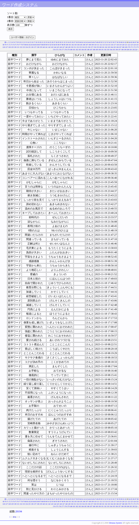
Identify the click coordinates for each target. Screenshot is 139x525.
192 (105, 49)
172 (134, 47)
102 (72, 45)
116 (112, 45)
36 (73, 42)
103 (75, 45)
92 (50, 45)
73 (12, 45)
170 (129, 47)
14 (28, 42)
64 (129, 42)
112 (101, 45)
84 (34, 45)
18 (36, 42)
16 (32, 42)
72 (9, 45)
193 (108, 49)
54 (109, 42)
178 (65, 49)
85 (36, 45)
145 (58, 47)
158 (95, 47)
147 (63, 47)
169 (126, 47)
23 (46, 42)
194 (111, 49)
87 (40, 45)
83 (32, 45)
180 (71, 49)
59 (119, 42)
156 (89, 47)
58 (117, 42)
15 (30, 42)
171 (131, 47)
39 (79, 42)
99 (64, 45)
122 (129, 45)
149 (69, 47)
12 (24, 42)
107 (87, 45)
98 (62, 45)
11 (22, 42)
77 (20, 45)
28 (56, 42)
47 (95, 42)
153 (80, 47)
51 (103, 42)
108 (89, 45)
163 (109, 47)
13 (26, 42)
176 (60, 49)
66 (133, 42)
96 (58, 45)
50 (101, 42)
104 (78, 45)
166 (117, 47)
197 (119, 49)
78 (22, 45)
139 (40, 47)
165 (114, 47)
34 (69, 42)
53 (107, 42)
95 (56, 45)
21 (42, 42)
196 (116, 49)
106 (84, 45)
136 (32, 47)
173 (137, 47)
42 (85, 42)
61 (123, 42)
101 (70, 45)
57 (115, 42)
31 (62, 42)
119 (120, 45)
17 (34, 42)
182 (77, 49)
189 (96, 49)
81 (28, 45)
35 (71, 42)
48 (97, 42)
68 (138, 42)
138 (38, 47)
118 (117, 45)
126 (4, 47)
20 (40, 42)
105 (81, 45)
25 (50, 42)
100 (67, 45)
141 (46, 47)
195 (114, 49)
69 (3, 45)
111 (98, 45)
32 (64, 42)
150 (72, 47)
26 (52, 42)
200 (128, 49)
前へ (6, 42)
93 (52, 45)
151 (75, 47)
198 (122, 49)
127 (6, 47)
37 (75, 42)
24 (48, 42)
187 (91, 49)
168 (123, 47)
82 (30, 45)
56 (113, 42)
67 (136, 42)
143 (52, 47)
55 (111, 42)
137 (35, 47)
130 (15, 47)
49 (99, 42)
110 (95, 45)
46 (93, 42)
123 (131, 45)
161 (103, 47)
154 (83, 47)
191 (102, 49)
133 (23, 47)
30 (60, 42)
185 (85, 49)
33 (67, 42)
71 (7, 45)
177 (62, 49)
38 (77, 42)
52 (105, 42)
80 (26, 45)
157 (92, 47)
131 (18, 47)
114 (106, 45)
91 (48, 45)
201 (131, 49)
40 (81, 42)
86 (38, 45)
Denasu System (115, 523)
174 (54, 49)
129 (12, 47)
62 (125, 42)
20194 (18, 511)
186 (88, 49)
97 (60, 45)
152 (77, 47)
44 (89, 42)
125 (137, 45)
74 (13, 45)
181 (74, 49)
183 (79, 49)
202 (134, 49)
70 (5, 45)
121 (126, 45)
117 (115, 45)
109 (92, 45)
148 (66, 47)
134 (26, 47)
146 (60, 47)
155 (86, 47)
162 (106, 47)
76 (18, 45)
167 (120, 47)
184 (82, 49)
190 (99, 49)
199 (125, 49)
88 (42, 45)
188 (94, 49)
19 (38, 42)
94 (54, 45)
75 (16, 45)
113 (103, 45)
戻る (14, 517)
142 (49, 47)
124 (134, 45)
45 (91, 42)
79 (24, 45)
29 (58, 42)
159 (97, 47)
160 (100, 47)
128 (9, 47)
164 (112, 47)
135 (29, 47)
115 (109, 45)
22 (44, 42)
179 (68, 49)
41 (83, 42)
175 (57, 49)
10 (20, 42)
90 (46, 45)
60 (121, 42)
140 (43, 47)
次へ (137, 49)
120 (123, 45)
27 (54, 42)
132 (21, 47)
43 (87, 42)
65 (132, 42)
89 (44, 45)
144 (55, 47)
